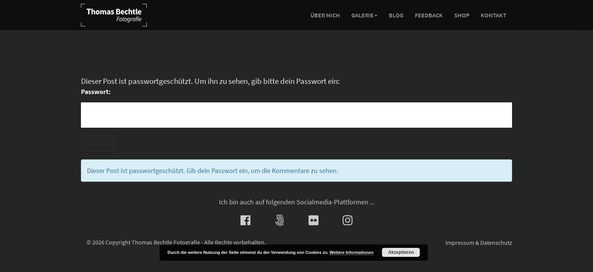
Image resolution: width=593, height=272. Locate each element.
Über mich (325, 15)
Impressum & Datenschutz (479, 242)
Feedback (429, 15)
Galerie (364, 15)
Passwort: (95, 91)
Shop (461, 15)
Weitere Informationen (351, 252)
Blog (396, 15)
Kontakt (493, 15)
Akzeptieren (401, 252)
